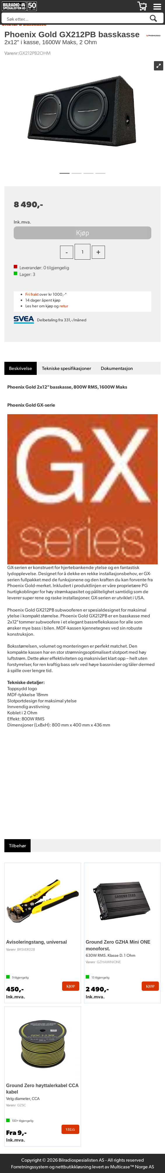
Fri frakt (31, 294)
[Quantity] (82, 252)
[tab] (20, 368)
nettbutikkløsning (73, 1166)
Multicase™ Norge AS (132, 1166)
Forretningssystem (29, 1166)
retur (63, 305)
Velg (70, 1129)
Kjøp (82, 232)
